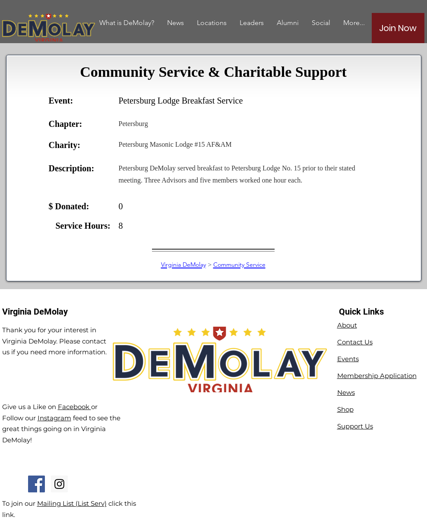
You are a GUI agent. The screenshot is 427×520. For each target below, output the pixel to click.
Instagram (54, 418)
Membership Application (377, 376)
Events (348, 359)
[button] (287, 22)
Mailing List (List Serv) (72, 503)
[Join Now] (398, 28)
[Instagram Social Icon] (59, 484)
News (346, 392)
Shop (345, 409)
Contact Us (355, 342)
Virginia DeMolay (183, 264)
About (347, 325)
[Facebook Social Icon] (36, 484)
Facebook (74, 407)
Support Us (355, 426)
